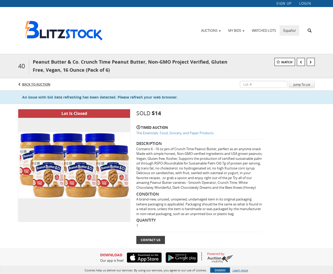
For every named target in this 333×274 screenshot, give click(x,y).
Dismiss (220, 270)
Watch (286, 62)
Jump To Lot (301, 84)
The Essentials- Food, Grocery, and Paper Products (175, 133)
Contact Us (151, 240)
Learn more (240, 270)
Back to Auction (36, 84)
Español (289, 30)
